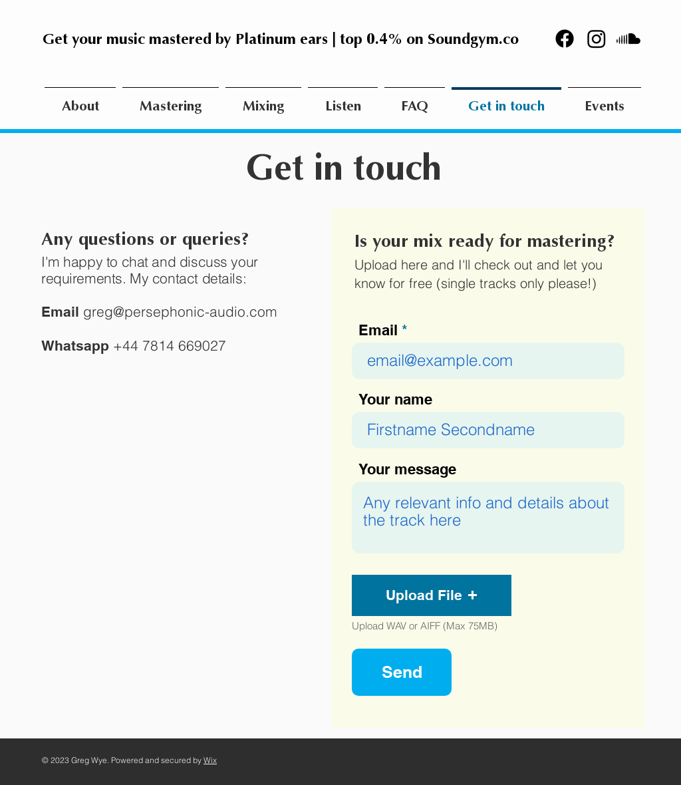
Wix (210, 760)
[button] (431, 595)
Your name (395, 399)
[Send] (402, 672)
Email (378, 330)
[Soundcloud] (628, 39)
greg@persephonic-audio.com (180, 311)
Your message (407, 469)
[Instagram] (597, 39)
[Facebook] (565, 39)
